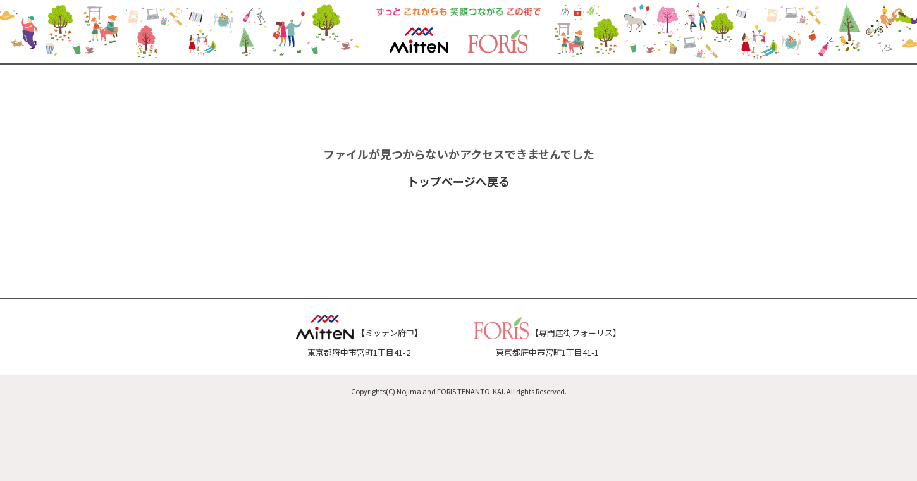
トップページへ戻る (458, 181)
